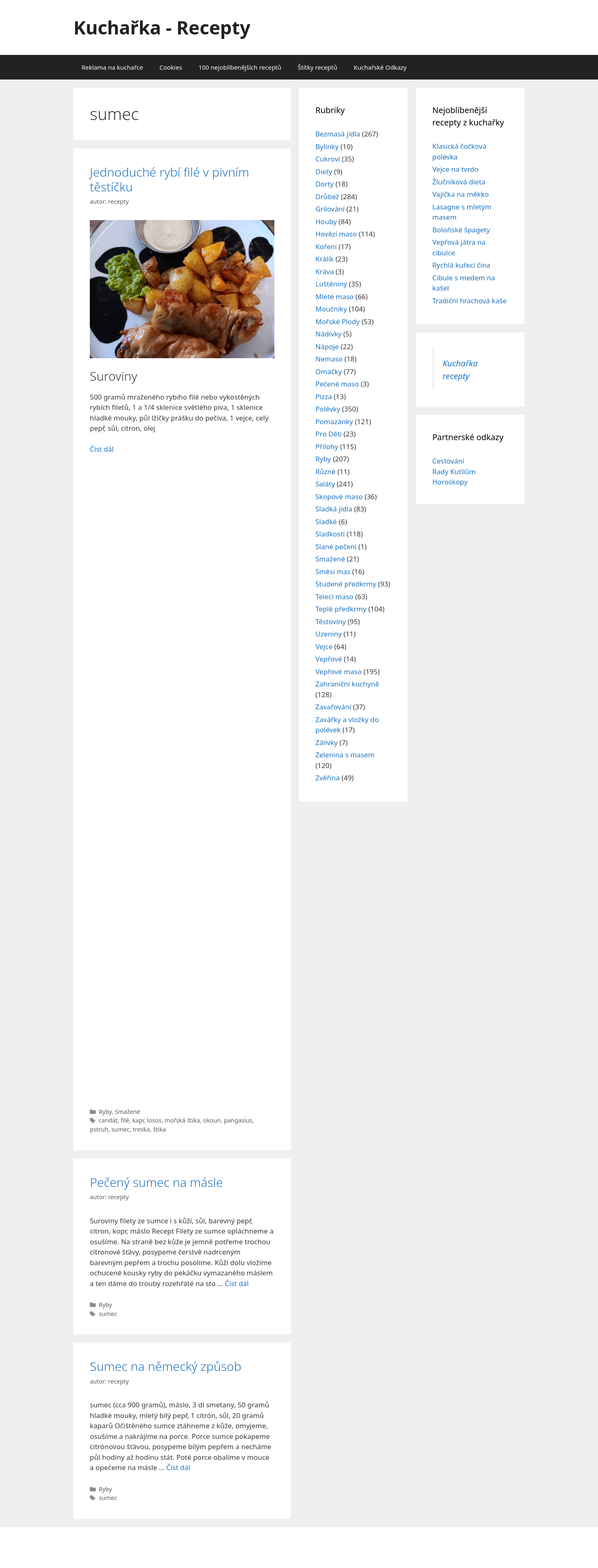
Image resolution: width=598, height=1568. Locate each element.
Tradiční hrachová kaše (469, 300)
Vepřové (328, 659)
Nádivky (328, 334)
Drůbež (327, 196)
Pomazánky (334, 421)
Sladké (326, 521)
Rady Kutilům (454, 471)
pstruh (99, 1129)
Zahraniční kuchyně (347, 684)
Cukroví (327, 159)
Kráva (324, 271)
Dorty (324, 184)
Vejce (324, 646)
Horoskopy (450, 481)
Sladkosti (330, 534)
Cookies (171, 67)
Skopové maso (339, 496)
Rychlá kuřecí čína (461, 265)
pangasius (238, 1120)
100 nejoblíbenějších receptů (240, 67)
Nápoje (327, 346)
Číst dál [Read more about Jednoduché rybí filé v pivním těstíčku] (102, 449)
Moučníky (331, 309)
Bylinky (327, 146)
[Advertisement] (182, 775)
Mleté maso (334, 296)
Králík (324, 259)
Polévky (327, 409)
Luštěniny (331, 284)
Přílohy (326, 446)
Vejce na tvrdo (455, 169)
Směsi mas (332, 571)
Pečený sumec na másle (156, 1182)
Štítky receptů (317, 67)
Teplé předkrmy (341, 609)
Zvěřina (327, 777)
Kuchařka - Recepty (161, 27)
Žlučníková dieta (458, 181)
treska (141, 1129)
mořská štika (182, 1120)
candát (108, 1120)
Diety (323, 171)
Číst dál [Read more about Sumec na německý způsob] (178, 1467)
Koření (326, 246)
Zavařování (333, 706)
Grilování (330, 209)
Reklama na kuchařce (112, 67)
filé (125, 1120)
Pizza (323, 396)
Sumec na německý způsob (166, 1366)
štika (159, 1129)
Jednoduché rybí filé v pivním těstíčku (169, 179)
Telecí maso (334, 596)
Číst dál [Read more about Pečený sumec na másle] (237, 1283)
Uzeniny (328, 634)
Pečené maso (337, 384)
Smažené (127, 1112)
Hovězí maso (336, 234)
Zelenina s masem (344, 754)
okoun (212, 1120)
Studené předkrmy (345, 584)
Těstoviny (330, 621)
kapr (138, 1120)
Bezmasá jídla (337, 134)
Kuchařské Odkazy (380, 67)
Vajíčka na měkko (460, 194)
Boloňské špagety (461, 229)
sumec (120, 1129)
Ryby (105, 1112)
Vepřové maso (338, 671)
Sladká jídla (333, 509)
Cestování (448, 461)
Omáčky (328, 371)
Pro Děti (328, 434)
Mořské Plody (337, 321)
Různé (325, 471)
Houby (326, 221)
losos (154, 1120)
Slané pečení (335, 546)
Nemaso (328, 359)
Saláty (325, 484)
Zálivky (326, 742)
